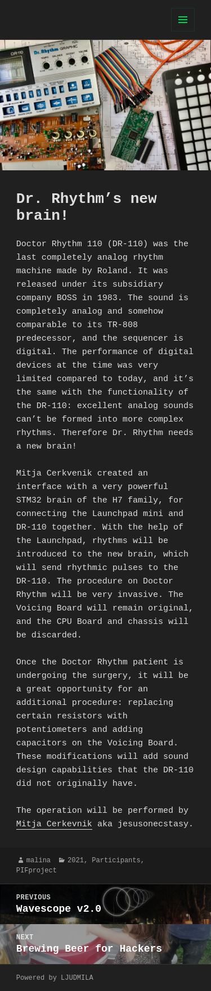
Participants (116, 860)
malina (38, 860)
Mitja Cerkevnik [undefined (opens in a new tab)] (54, 824)
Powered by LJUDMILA (54, 978)
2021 (76, 860)
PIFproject (36, 870)
